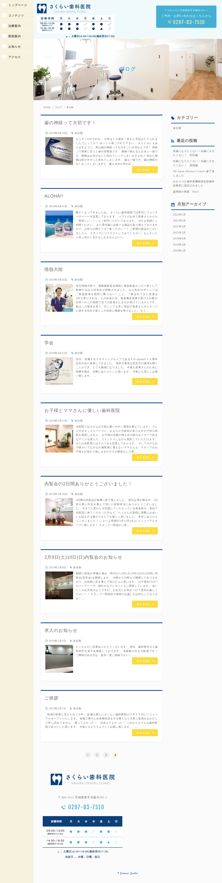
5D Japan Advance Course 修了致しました (194, 173)
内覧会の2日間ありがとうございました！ (88, 483)
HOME (47, 107)
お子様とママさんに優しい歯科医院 (82, 410)
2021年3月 (179, 232)
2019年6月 (179, 238)
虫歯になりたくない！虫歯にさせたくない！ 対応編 (194, 153)
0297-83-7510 (189, 22)
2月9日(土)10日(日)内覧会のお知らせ (83, 557)
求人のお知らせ (61, 630)
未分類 (70, 107)
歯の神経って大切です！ (70, 122)
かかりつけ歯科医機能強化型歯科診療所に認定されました (194, 183)
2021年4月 (179, 226)
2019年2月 (179, 250)
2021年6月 (179, 220)
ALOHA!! (53, 195)
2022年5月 (179, 214)
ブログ (58, 107)
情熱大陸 (53, 269)
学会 (49, 342)
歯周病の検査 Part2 (186, 191)
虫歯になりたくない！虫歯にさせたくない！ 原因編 (194, 163)
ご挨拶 (51, 697)
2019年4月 (179, 244)
